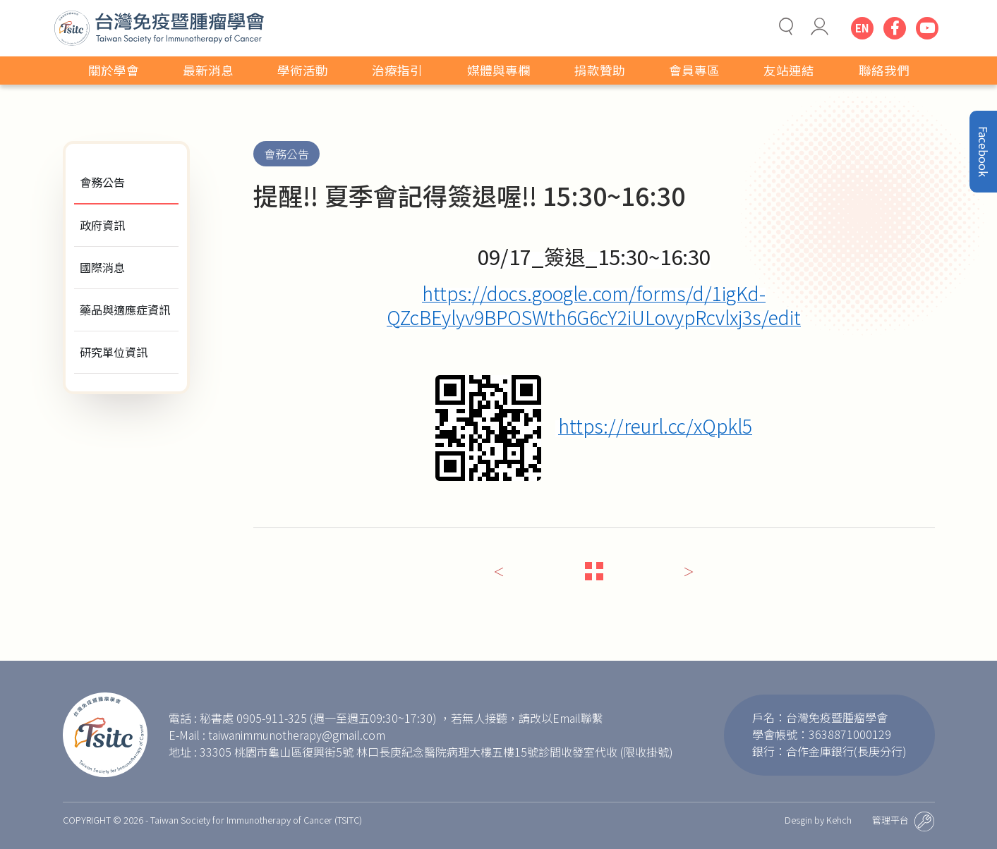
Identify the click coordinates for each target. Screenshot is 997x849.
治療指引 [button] (397, 70)
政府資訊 (102, 224)
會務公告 (102, 181)
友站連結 (788, 70)
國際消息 (102, 267)
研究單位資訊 (113, 351)
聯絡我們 (884, 70)
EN (862, 27)
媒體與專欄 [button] (499, 70)
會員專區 (694, 70)
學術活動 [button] (302, 70)
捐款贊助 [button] (599, 70)
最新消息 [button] (208, 70)
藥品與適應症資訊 (125, 309)
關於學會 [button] (113, 70)
